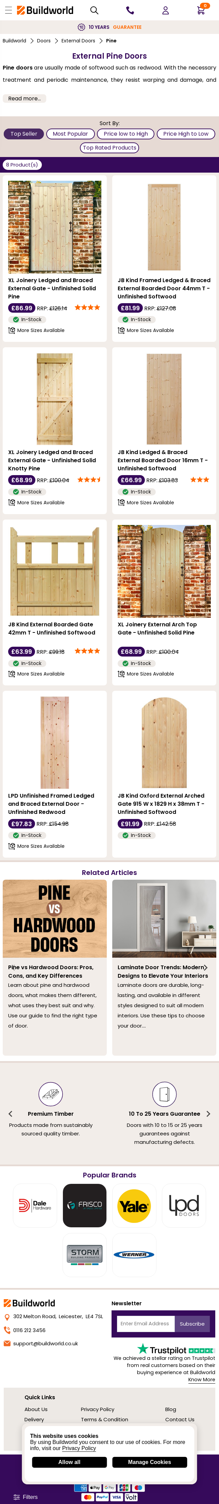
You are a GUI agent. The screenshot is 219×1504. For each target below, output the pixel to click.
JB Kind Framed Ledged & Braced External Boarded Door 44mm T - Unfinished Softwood (164, 288)
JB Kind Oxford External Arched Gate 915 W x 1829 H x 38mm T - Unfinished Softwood (161, 804)
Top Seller (24, 134)
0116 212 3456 (25, 1330)
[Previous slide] (13, 967)
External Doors (78, 40)
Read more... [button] (24, 98)
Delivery (34, 1419)
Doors (44, 40)
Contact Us (180, 1419)
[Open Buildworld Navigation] (8, 10)
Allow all (69, 1462)
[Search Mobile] (94, 10)
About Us (36, 1409)
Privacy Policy (97, 1409)
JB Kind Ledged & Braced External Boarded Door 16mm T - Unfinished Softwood (163, 460)
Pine (111, 40)
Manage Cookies (149, 1462)
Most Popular (70, 134)
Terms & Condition (104, 1419)
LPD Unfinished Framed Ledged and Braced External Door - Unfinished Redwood (51, 804)
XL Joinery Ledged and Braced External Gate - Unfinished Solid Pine (52, 288)
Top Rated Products (109, 148)
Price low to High (126, 134)
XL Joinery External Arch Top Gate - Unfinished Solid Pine (157, 629)
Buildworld (14, 40)
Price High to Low (185, 134)
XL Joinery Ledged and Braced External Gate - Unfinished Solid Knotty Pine (52, 460)
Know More (201, 1379)
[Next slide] (205, 967)
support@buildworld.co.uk (41, 1343)
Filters (25, 1497)
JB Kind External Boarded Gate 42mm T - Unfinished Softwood (51, 629)
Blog (170, 1409)
